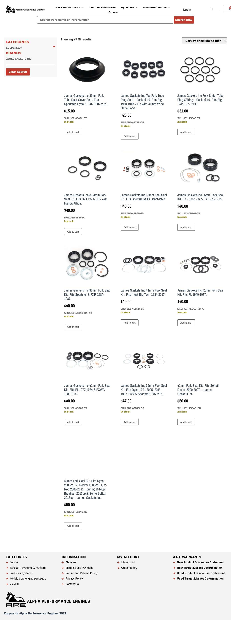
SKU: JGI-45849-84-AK (87, 281)
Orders (113, 12)
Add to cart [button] (73, 132)
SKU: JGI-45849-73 (144, 184)
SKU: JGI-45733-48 (144, 89)
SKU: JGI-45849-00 (200, 377)
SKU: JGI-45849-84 (144, 279)
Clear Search (18, 71)
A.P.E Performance (69, 7)
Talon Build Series (156, 7)
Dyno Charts (129, 7)
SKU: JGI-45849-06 (87, 476)
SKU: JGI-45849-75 (200, 184)
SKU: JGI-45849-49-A (200, 279)
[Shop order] (204, 40)
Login (187, 9)
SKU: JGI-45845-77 (200, 87)
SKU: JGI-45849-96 (144, 377)
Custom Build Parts (103, 7)
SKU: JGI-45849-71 (87, 186)
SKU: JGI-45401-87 (87, 87)
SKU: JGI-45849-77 (87, 377)
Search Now (183, 19)
